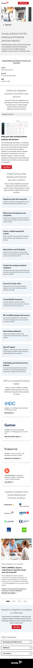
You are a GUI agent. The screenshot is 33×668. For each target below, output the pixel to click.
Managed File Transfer (7, 114)
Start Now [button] (16, 627)
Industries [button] (8, 25)
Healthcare (6, 648)
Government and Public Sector (12, 642)
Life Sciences (7, 653)
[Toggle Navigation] (31, 3)
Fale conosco (23, 3)
